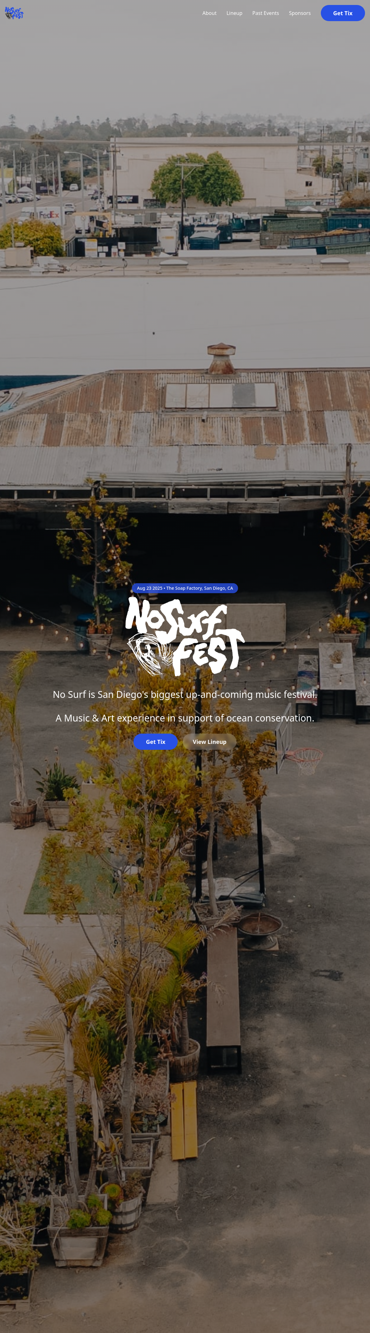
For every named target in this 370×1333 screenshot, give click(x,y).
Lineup (234, 13)
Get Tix (343, 13)
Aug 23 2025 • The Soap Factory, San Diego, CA (185, 588)
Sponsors (300, 13)
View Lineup (210, 741)
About (210, 13)
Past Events (265, 13)
